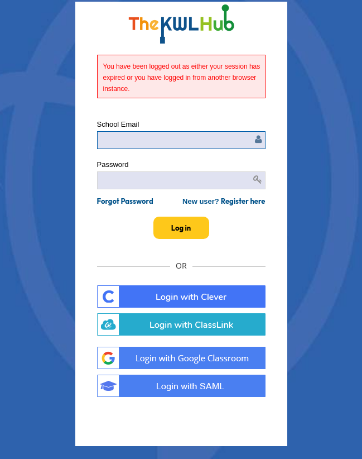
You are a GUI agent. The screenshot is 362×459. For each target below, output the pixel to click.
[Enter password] (181, 180)
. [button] (181, 358)
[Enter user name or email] (181, 140)
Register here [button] (243, 201)
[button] (125, 201)
